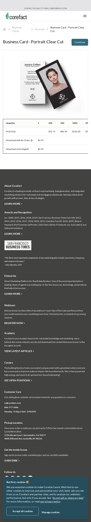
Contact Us (29, 8)
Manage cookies (51, 512)
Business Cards (17, 29)
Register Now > (14, 323)
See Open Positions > (18, 380)
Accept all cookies (22, 511)
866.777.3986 (42, 8)
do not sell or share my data (68, 497)
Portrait (39, 29)
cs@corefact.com (58, 8)
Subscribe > (12, 460)
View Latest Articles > (19, 351)
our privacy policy (50, 501)
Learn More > (13, 203)
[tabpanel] (45, 84)
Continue (80, 42)
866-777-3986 (11, 407)
